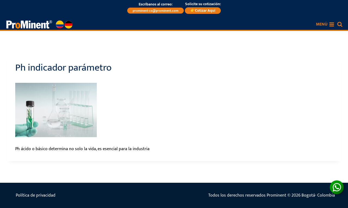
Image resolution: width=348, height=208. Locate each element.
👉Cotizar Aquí (202, 10)
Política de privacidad (35, 195)
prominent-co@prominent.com (155, 10)
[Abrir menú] (325, 24)
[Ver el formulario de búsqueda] (340, 24)
